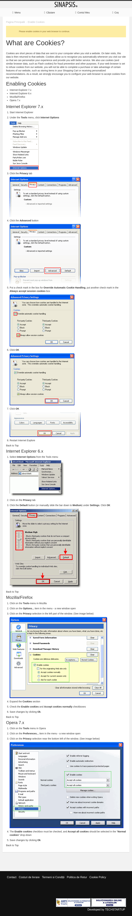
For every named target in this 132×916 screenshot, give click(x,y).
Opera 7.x (15, 100)
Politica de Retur (77, 877)
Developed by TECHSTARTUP (106, 909)
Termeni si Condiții (53, 877)
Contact (11, 877)
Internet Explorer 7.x (20, 90)
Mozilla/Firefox (17, 96)
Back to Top (12, 445)
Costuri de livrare (29, 877)
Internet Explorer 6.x (20, 93)
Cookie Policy (97, 877)
